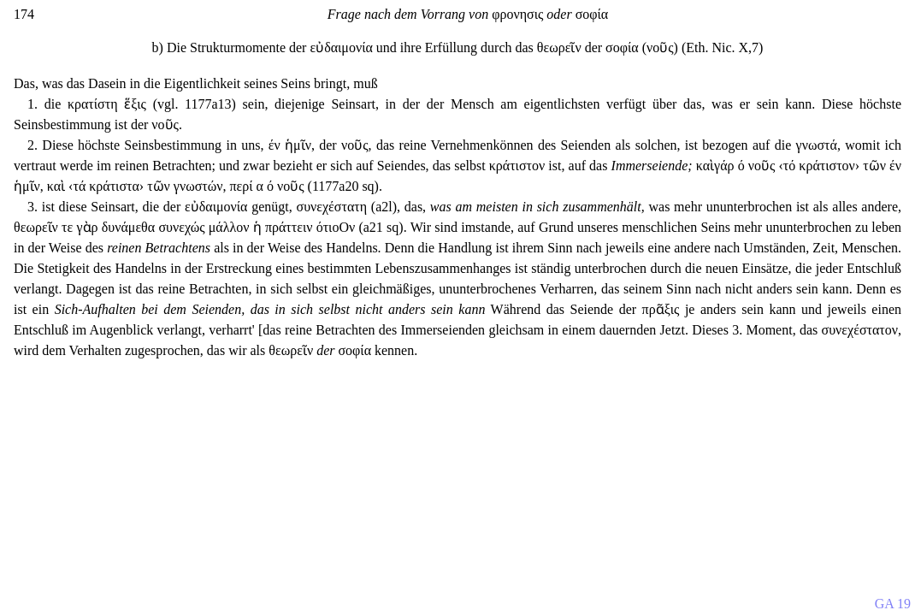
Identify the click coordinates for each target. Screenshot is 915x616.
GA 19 (893, 603)
